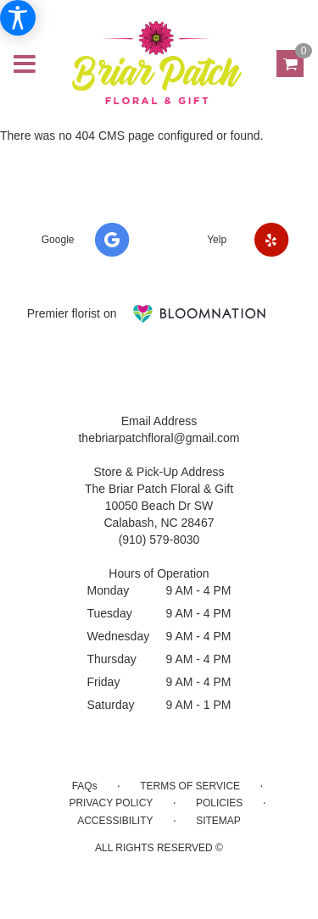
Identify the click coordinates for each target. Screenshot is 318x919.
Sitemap (218, 821)
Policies (219, 803)
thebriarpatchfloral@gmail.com (158, 438)
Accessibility (115, 821)
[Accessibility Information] (18, 18)
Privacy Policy (111, 803)
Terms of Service (190, 786)
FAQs (85, 786)
